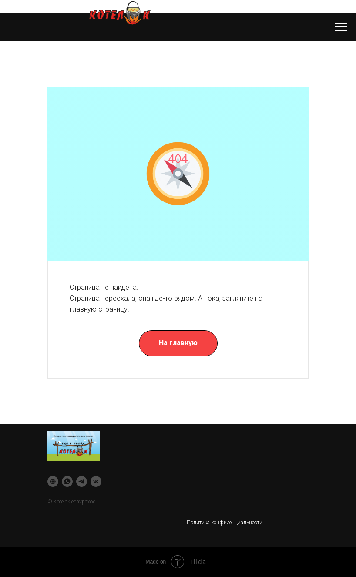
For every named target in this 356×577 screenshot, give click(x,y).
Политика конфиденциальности (224, 523)
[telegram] (81, 481)
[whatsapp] (67, 481)
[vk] (96, 481)
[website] (52, 481)
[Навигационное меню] (341, 27)
